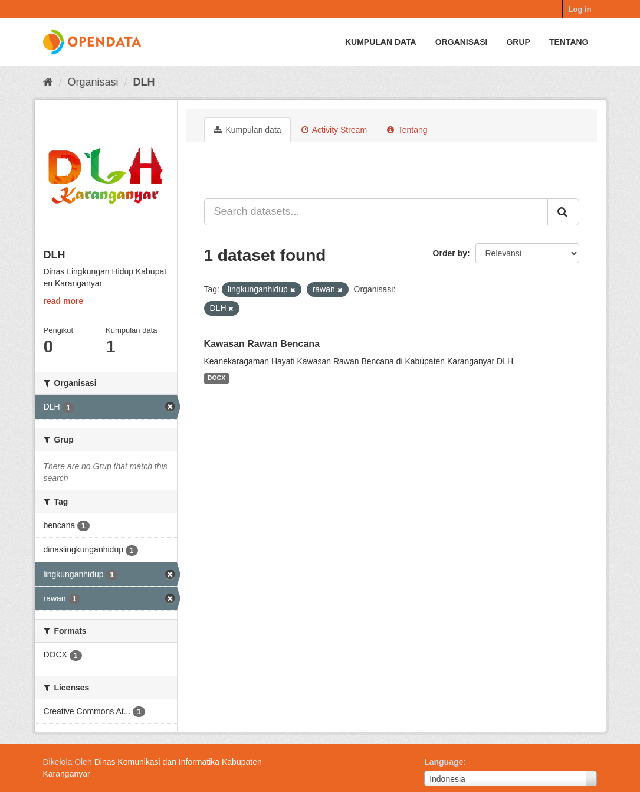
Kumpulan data (380, 42)
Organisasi (461, 42)
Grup (518, 42)
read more (64, 301)
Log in (580, 9)
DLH (144, 82)
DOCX (216, 378)
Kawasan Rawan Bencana (262, 344)
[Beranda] (48, 82)
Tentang (569, 42)
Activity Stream (334, 130)
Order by (450, 253)
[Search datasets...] (376, 211)
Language (443, 762)
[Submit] (563, 211)
